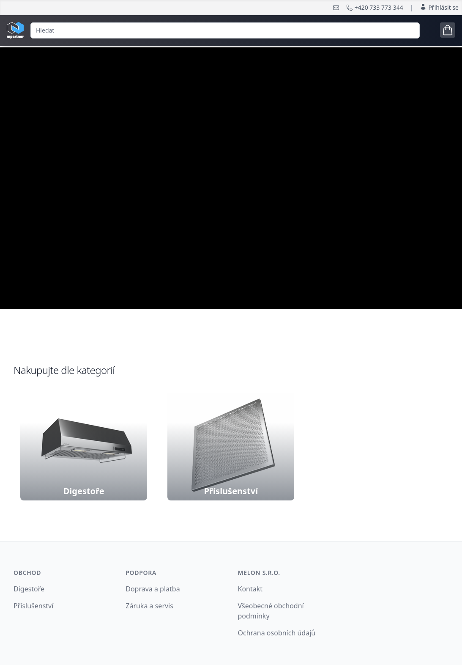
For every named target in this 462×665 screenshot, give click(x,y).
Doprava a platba (153, 589)
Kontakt (250, 589)
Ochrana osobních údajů (277, 633)
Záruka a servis (149, 605)
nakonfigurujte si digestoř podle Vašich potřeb (231, 208)
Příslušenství (33, 605)
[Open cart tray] (447, 30)
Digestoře (29, 589)
